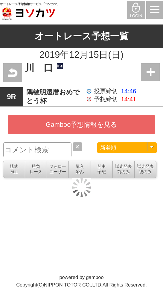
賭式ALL (14, 169)
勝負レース (36, 169)
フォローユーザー (57, 169)
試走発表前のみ (123, 169)
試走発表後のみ (145, 169)
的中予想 (102, 169)
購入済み (80, 169)
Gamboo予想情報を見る (82, 124)
